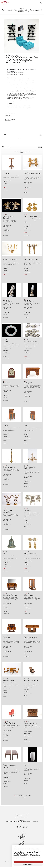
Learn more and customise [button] (28, 864)
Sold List (8, 115)
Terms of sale (9, 120)
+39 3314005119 (22, 820)
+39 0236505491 (11, 821)
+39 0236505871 (19, 821)
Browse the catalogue (11, 119)
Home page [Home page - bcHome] (22, 8)
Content (22, 838)
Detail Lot (6, 189)
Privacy (22, 842)
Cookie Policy (22, 843)
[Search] (22, 135)
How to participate (22, 836)
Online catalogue (10, 118)
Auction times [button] (12, 103)
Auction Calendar (22, 833)
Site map (22, 841)
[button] (42, 847)
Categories (22, 835)
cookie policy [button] (21, 853)
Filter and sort (22, 139)
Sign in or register (10, 112)
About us (22, 831)
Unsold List (8, 116)
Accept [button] (28, 861)
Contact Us (22, 837)
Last (30, 150)
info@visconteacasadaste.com (23, 84)
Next (26, 150)
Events (22, 834)
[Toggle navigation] (37, 3)
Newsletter (22, 839)
